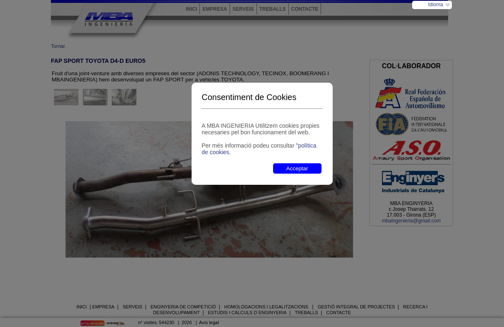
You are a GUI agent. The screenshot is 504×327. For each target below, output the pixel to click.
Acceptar (297, 168)
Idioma (435, 4)
